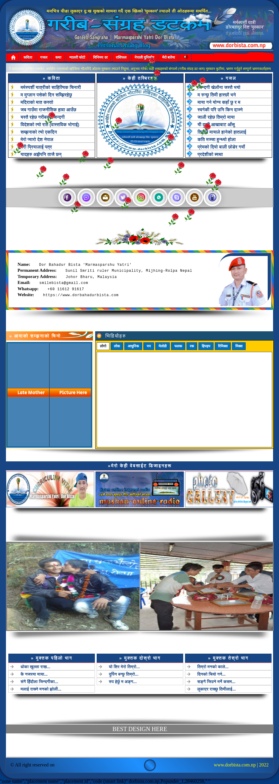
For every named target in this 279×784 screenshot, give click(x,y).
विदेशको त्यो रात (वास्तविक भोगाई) (50, 124)
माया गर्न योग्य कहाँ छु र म (219, 102)
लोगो (103, 373)
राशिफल (121, 57)
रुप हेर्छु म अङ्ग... (130, 670)
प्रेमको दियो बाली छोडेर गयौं (221, 146)
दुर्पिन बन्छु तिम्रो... (130, 666)
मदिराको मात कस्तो (37, 102)
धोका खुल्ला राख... (74, 661)
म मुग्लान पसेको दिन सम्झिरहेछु (46, 94)
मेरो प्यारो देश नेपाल (37, 139)
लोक (117, 373)
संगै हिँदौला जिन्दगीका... (77, 670)
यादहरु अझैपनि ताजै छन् (41, 154)
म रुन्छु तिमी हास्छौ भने (217, 94)
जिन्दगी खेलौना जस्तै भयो (219, 87)
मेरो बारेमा (168, 57)
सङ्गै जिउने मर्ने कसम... (188, 670)
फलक (178, 373)
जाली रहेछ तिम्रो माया (216, 117)
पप (149, 373)
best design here (139, 729)
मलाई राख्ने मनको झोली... (78, 675)
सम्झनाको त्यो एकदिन (39, 132)
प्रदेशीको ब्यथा (210, 154)
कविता (27, 57)
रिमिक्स (223, 373)
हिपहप (206, 373)
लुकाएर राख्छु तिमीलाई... (188, 675)
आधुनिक (133, 373)
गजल (43, 57)
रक (192, 373)
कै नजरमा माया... (73, 666)
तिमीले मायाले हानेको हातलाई (222, 132)
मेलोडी (163, 373)
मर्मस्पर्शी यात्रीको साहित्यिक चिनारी (51, 87)
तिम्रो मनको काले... (186, 661)
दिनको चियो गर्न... (185, 666)
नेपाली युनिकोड (144, 57)
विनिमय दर (100, 57)
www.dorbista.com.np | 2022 (241, 764)
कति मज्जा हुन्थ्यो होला (217, 139)
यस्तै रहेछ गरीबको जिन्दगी (43, 117)
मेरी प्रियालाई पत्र (36, 146)
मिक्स (238, 373)
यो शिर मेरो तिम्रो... (130, 661)
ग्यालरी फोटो (77, 57)
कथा (58, 57)
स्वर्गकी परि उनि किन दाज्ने (220, 109)
